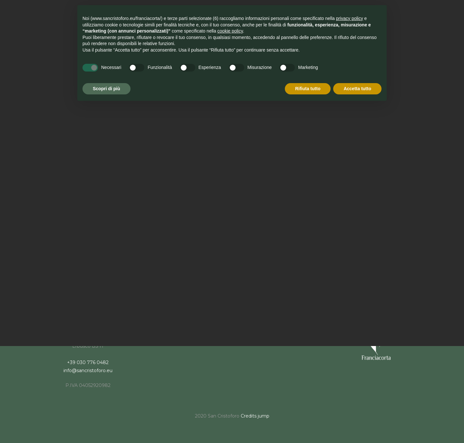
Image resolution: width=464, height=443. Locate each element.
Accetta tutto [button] (357, 88)
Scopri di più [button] (106, 88)
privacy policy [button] (349, 18)
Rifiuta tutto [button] (308, 88)
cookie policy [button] (230, 31)
